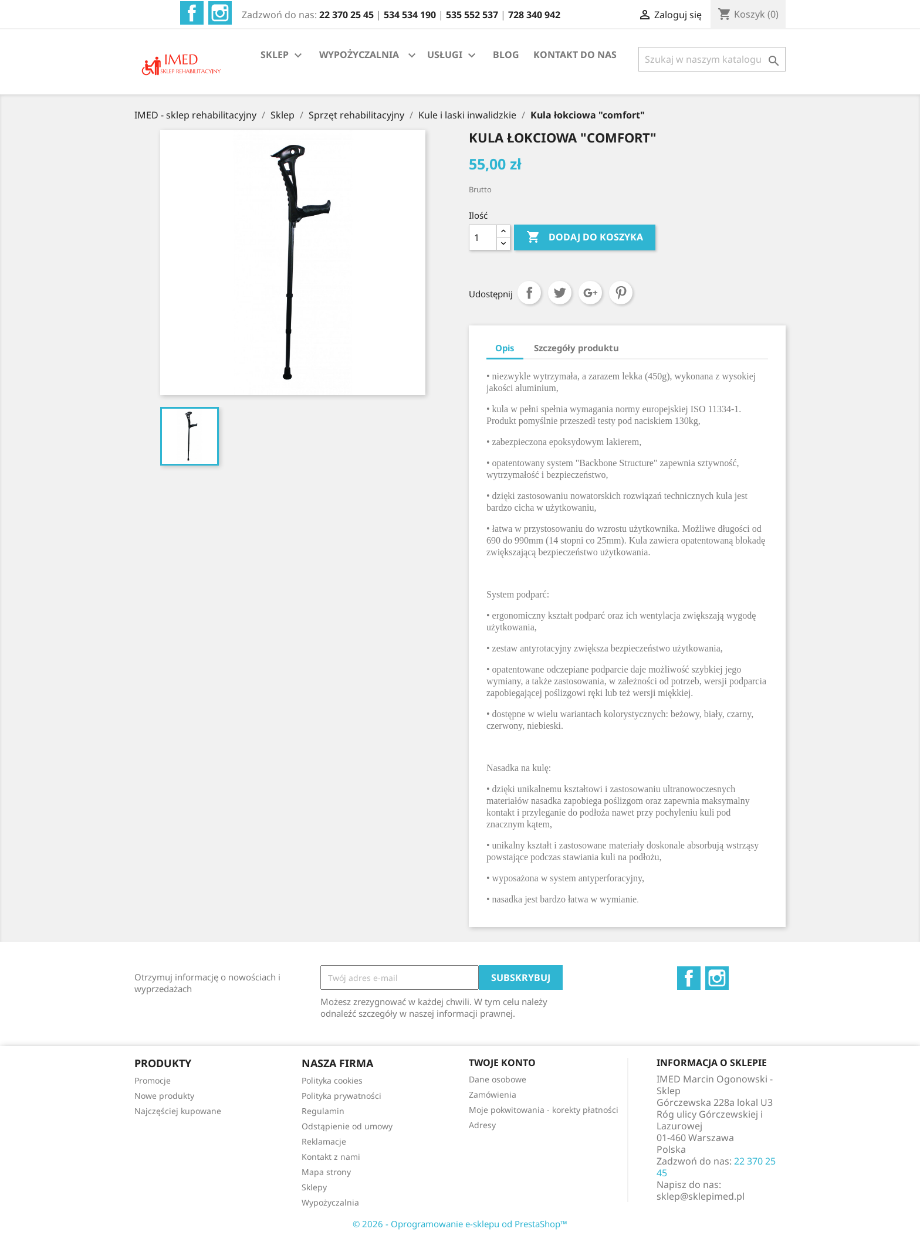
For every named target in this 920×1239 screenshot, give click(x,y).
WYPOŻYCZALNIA (359, 54)
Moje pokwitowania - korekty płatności (543, 1109)
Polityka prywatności (341, 1095)
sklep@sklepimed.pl (701, 1196)
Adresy (482, 1125)
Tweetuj (559, 292)
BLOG (506, 54)
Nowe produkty (164, 1095)
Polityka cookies (332, 1080)
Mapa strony (326, 1171)
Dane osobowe (497, 1079)
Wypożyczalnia (330, 1202)
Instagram (220, 13)
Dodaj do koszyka (584, 237)
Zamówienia (492, 1094)
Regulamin (323, 1110)
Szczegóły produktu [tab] (576, 348)
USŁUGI (453, 55)
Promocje (152, 1080)
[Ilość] (483, 237)
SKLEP (283, 55)
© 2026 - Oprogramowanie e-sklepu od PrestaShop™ (460, 1224)
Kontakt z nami (331, 1156)
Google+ (590, 292)
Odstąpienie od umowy (347, 1126)
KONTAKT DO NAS (575, 54)
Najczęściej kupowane (177, 1110)
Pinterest (620, 292)
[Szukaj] (712, 59)
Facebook (192, 13)
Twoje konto (502, 1062)
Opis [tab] (505, 348)
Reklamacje (324, 1141)
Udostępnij (529, 292)
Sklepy (314, 1187)
